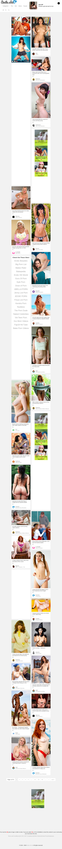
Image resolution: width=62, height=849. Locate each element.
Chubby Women (39, 716)
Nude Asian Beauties (40, 126)
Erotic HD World (21, 275)
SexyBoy (37, 322)
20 (38, 779)
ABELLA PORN (21, 289)
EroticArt (17, 506)
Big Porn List (20, 264)
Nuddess (21, 307)
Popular (25, 6)
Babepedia (21, 271)
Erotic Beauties (20, 261)
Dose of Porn (21, 286)
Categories (6, 6)
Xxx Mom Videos (21, 321)
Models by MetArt (39, 292)
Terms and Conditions (13, 836)
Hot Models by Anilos (40, 372)
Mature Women (18, 217)
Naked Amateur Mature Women (42, 408)
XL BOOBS (17, 252)
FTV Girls (17, 430)
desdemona (38, 124)
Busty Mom (17, 253)
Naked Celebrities (21, 314)
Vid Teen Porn (21, 317)
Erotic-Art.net (30, 845)
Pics (12, 6)
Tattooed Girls (18, 462)
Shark (16, 732)
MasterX (37, 248)
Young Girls (38, 596)
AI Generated (38, 653)
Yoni (36, 53)
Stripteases (51, 836)
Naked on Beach (39, 324)
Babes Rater (21, 268)
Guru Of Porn (21, 278)
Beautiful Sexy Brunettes (20, 507)
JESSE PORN (21, 296)
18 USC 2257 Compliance (26, 836)
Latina (37, 54)
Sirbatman (38, 78)
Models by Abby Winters (20, 768)
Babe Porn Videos (21, 328)
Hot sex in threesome (40, 80)
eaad (37, 370)
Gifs (16, 6)
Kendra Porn (21, 303)
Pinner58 (37, 290)
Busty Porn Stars (39, 249)
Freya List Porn (21, 300)
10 (35, 779)
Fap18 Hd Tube (21, 325)
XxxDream (17, 461)
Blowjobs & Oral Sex (19, 688)
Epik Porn (21, 282)
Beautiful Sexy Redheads (41, 774)
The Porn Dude (21, 310)
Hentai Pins (44, 836)
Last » (52, 779)
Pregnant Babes (39, 619)
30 (42, 779)
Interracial (17, 734)
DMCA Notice (37, 836)
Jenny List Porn (21, 293)
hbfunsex (17, 216)
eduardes (38, 652)
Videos (20, 6)
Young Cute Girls (19, 660)
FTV (16, 429)
